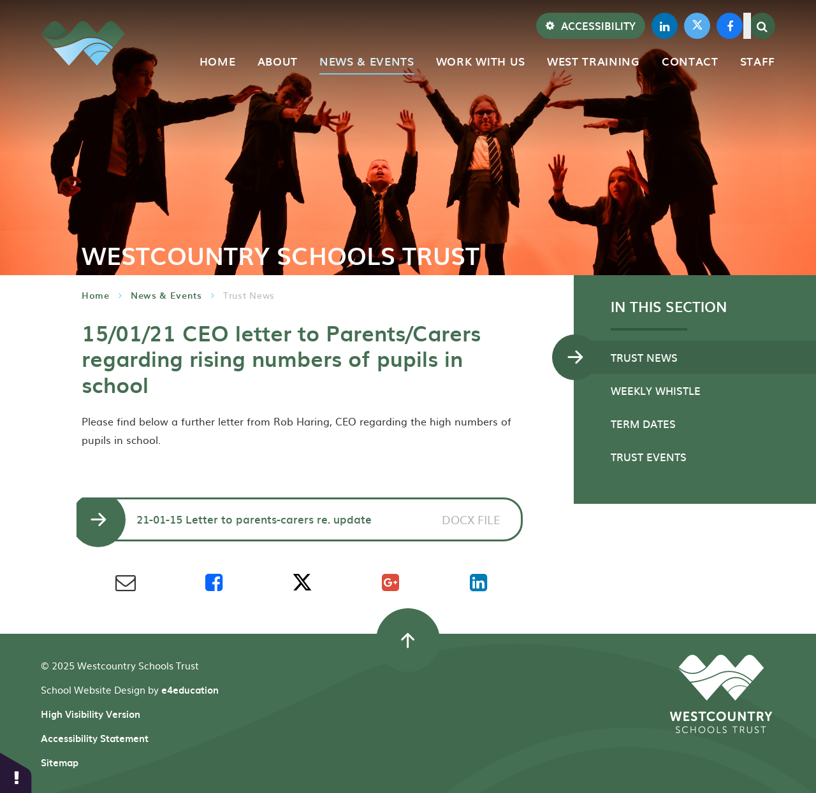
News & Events (166, 295)
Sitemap (59, 762)
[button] (16, 772)
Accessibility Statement (95, 738)
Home (96, 295)
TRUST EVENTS (649, 456)
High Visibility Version (90, 714)
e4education (190, 690)
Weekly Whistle (656, 390)
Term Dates (643, 423)
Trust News (249, 295)
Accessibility (591, 25)
